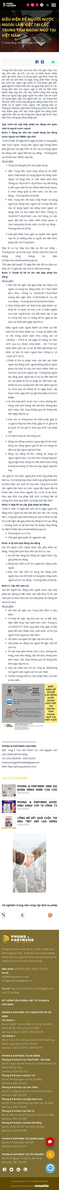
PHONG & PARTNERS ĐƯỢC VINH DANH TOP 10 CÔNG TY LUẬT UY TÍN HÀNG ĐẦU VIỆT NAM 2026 (37, 803)
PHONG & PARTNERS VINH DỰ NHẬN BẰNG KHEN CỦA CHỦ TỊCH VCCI (37, 787)
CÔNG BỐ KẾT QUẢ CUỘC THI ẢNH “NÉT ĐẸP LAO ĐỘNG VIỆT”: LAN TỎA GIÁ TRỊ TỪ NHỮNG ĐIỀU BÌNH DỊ (37, 819)
